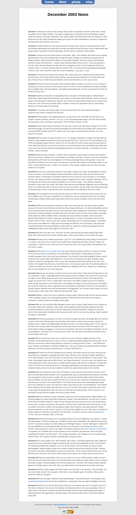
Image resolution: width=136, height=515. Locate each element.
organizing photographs (36, 481)
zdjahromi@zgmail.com (61, 504)
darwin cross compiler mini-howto (53, 251)
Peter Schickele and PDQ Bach (96, 429)
